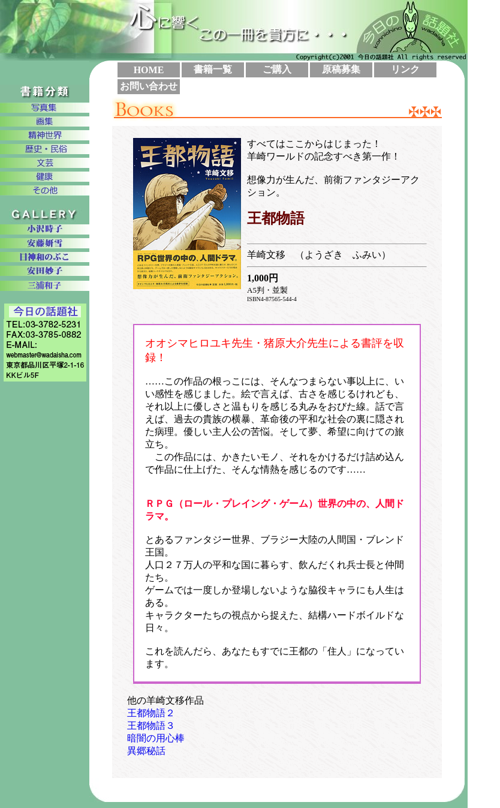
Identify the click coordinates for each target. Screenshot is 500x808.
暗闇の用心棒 (156, 738)
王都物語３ (151, 725)
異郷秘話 (146, 751)
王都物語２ (151, 713)
